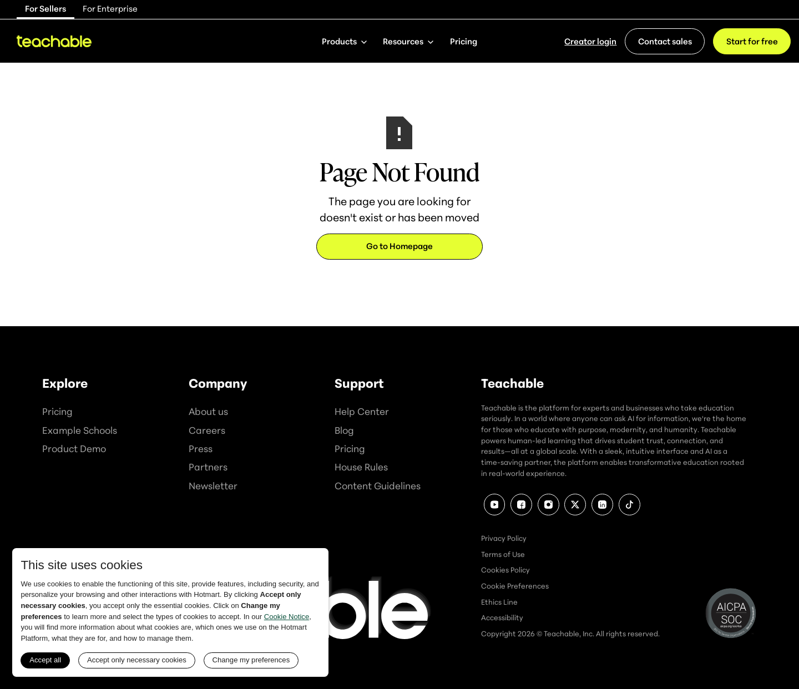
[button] (344, 41)
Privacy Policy (504, 538)
